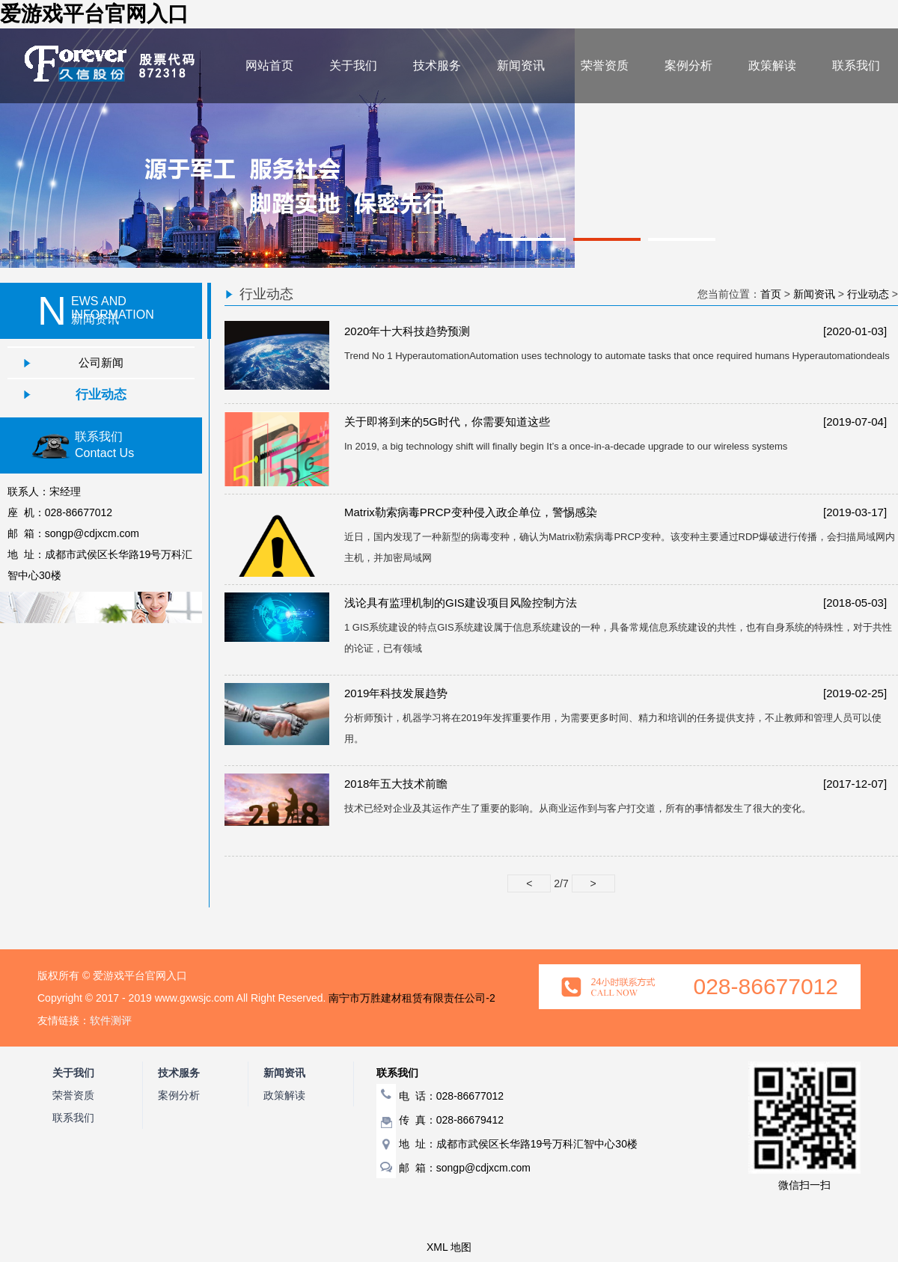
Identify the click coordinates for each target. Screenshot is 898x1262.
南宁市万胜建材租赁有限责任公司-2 (412, 998)
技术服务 (437, 65)
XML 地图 (449, 1247)
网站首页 (269, 65)
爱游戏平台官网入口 (94, 13)
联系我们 (856, 65)
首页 (770, 294)
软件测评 (111, 1020)
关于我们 (353, 65)
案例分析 (688, 65)
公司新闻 (101, 362)
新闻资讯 (521, 65)
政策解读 (772, 65)
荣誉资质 (605, 65)
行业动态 (101, 394)
